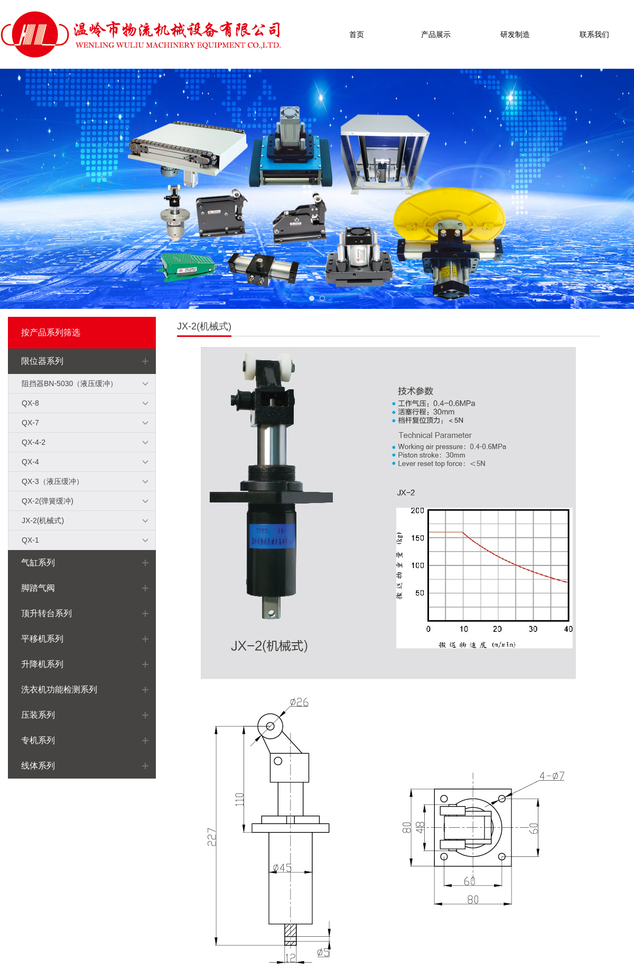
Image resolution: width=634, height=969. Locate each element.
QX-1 (30, 540)
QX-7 (30, 422)
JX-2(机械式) (43, 520)
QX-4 (30, 462)
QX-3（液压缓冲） (52, 481)
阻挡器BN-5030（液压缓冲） (69, 383)
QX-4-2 (33, 442)
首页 (356, 34)
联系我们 (594, 34)
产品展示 (436, 34)
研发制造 (515, 34)
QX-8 (30, 403)
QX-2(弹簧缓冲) (47, 501)
